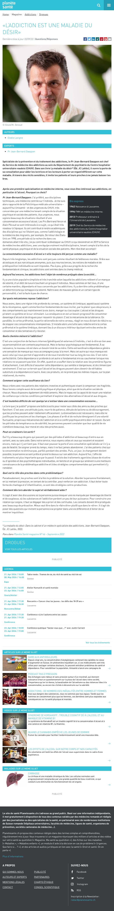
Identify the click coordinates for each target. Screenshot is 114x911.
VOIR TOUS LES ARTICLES (18, 549)
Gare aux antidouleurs (42, 657)
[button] (85, 39)
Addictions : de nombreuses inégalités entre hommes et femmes (67, 690)
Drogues (43, 14)
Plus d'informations (13, 856)
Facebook (79, 872)
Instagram (79, 884)
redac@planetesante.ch (83, 899)
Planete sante (8, 5)
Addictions (30, 14)
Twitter (77, 878)
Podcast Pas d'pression (42, 673)
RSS (76, 890)
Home (6, 14)
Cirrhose (33, 773)
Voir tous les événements (98, 642)
